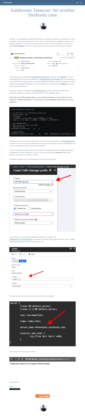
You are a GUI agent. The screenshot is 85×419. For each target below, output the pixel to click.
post (20, 41)
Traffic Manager (49, 93)
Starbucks (65, 39)
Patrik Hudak (7, 2)
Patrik (11, 386)
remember (19, 150)
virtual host (39, 296)
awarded (30, 39)
